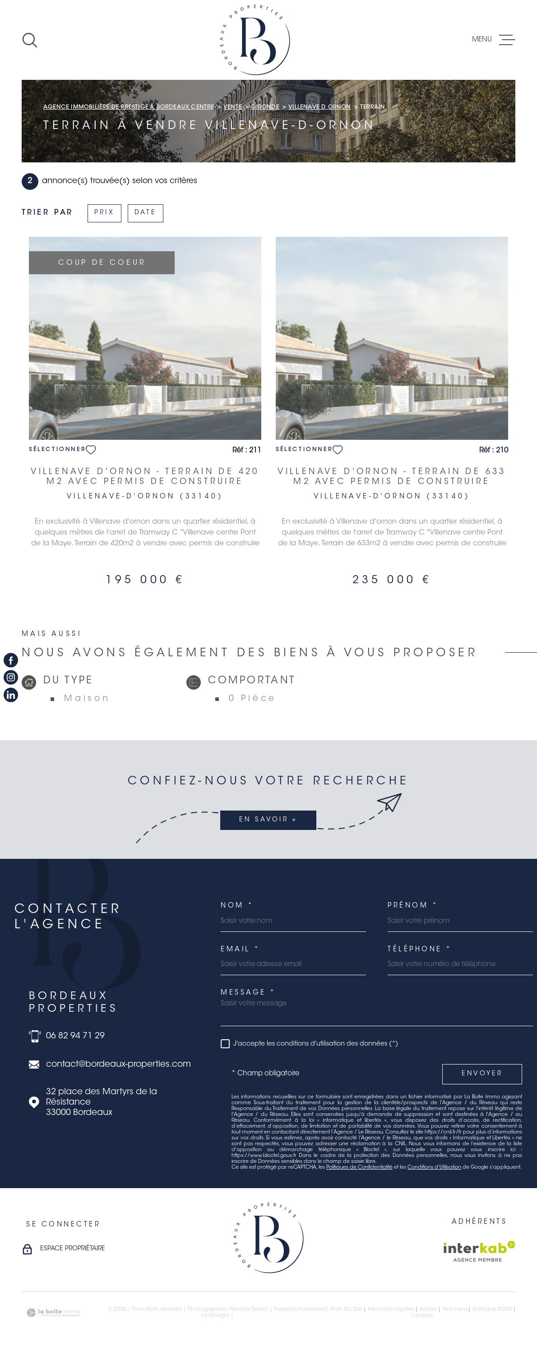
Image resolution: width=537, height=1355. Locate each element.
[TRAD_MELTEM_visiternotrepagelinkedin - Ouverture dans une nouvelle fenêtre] (11, 694)
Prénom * (413, 906)
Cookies (422, 1315)
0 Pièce (253, 699)
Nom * (237, 906)
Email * (240, 949)
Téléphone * (420, 949)
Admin (428, 1309)
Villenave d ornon (319, 107)
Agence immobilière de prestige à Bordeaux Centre (128, 107)
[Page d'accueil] (255, 40)
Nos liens (455, 1309)
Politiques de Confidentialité (359, 1167)
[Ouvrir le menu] (493, 40)
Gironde (265, 107)
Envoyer (482, 1074)
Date (145, 213)
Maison (87, 699)
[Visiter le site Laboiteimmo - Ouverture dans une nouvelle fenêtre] (53, 1313)
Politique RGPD (493, 1309)
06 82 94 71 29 (75, 1036)
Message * (248, 993)
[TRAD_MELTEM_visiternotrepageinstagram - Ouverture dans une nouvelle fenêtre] (11, 677)
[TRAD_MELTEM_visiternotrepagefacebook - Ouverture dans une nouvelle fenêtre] (11, 660)
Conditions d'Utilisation (434, 1167)
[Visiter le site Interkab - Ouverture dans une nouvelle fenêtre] (479, 1251)
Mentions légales (391, 1309)
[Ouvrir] (30, 40)
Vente (232, 107)
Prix (104, 213)
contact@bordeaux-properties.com (118, 1064)
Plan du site (346, 1309)
